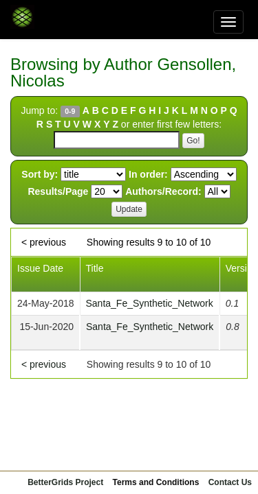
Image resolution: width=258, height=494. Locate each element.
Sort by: (39, 174)
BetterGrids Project (65, 482)
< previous (43, 242)
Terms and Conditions (156, 482)
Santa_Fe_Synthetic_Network (149, 303)
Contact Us (230, 482)
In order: (148, 174)
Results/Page (58, 191)
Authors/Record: (163, 191)
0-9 (70, 111)
